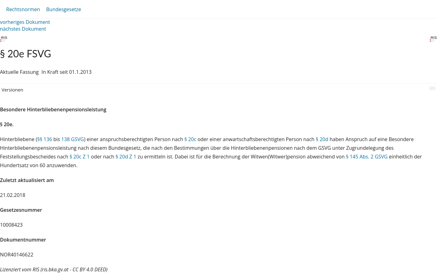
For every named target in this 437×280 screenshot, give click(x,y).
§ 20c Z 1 (80, 156)
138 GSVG (72, 139)
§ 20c (190, 139)
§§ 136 (44, 139)
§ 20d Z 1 (125, 156)
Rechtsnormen (23, 9)
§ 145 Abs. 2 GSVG (367, 156)
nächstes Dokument (23, 28)
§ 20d (322, 139)
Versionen (12, 90)
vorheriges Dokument (25, 22)
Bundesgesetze (63, 9)
